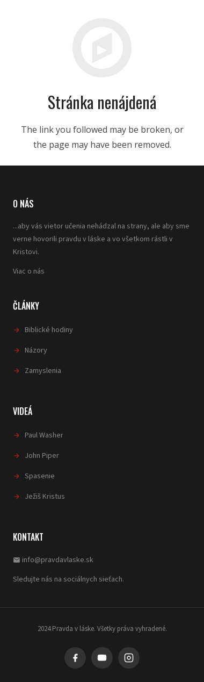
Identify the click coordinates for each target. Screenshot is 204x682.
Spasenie (40, 476)
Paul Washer (44, 435)
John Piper (42, 455)
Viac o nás (29, 271)
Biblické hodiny (49, 330)
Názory (36, 350)
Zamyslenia (43, 370)
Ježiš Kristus (45, 496)
